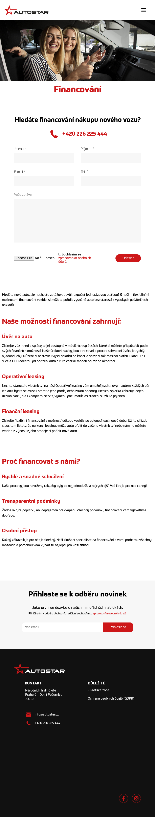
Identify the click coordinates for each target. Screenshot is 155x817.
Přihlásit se (118, 627)
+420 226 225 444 (84, 134)
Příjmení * (111, 155)
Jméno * (44, 155)
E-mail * (44, 178)
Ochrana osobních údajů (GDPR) (111, 698)
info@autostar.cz (47, 714)
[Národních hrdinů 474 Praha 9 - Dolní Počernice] (77, 760)
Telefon (111, 178)
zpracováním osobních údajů (109, 613)
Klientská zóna (98, 690)
